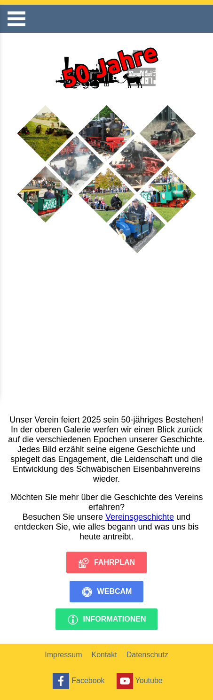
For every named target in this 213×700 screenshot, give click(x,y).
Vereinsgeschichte (139, 517)
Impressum (63, 655)
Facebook (77, 681)
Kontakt (104, 655)
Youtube (138, 681)
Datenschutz (147, 655)
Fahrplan (106, 563)
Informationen (106, 619)
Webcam (106, 592)
